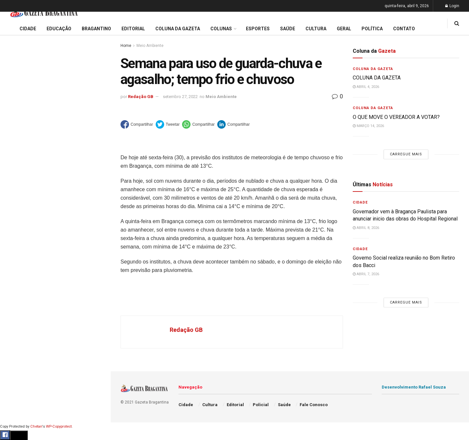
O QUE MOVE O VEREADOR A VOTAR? (396, 117)
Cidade (14, 211)
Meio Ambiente (149, 45)
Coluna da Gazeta (26, 248)
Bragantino (19, 260)
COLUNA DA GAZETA (377, 78)
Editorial (16, 235)
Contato (404, 28)
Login (452, 6)
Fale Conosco (21, 347)
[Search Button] (97, 396)
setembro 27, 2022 (180, 96)
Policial (15, 298)
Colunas (221, 28)
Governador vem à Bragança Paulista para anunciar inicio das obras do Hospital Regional (54, 71)
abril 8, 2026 (366, 228)
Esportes (16, 273)
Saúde (13, 322)
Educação (17, 223)
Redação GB (140, 96)
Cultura (14, 285)
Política (15, 310)
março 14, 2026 (368, 126)
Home (126, 45)
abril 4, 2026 (366, 87)
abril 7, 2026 (366, 274)
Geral (12, 335)
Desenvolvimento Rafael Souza (414, 387)
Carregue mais (55, 159)
